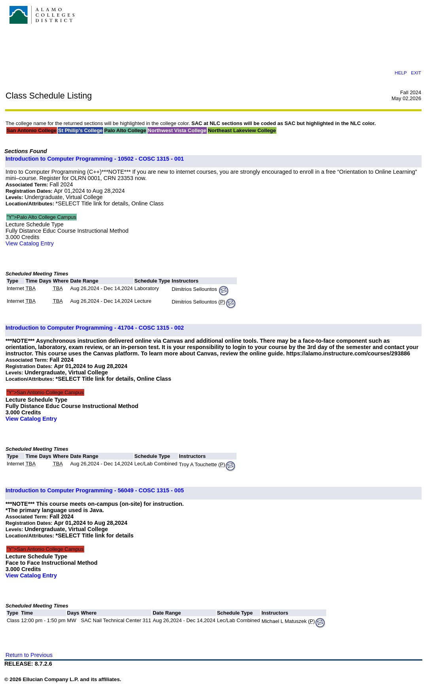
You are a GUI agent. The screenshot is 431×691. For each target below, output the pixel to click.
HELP (400, 72)
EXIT (416, 72)
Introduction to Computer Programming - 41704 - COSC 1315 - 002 (95, 328)
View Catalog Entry (30, 243)
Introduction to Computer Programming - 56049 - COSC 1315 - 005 (95, 490)
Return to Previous (29, 655)
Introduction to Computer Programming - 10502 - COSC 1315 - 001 (95, 159)
